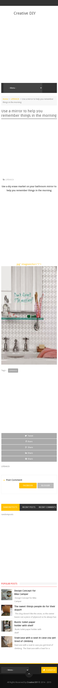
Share (29, 441)
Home (5, 99)
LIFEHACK (15, 99)
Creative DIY (25, 13)
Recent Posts (28, 507)
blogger (45, 485)
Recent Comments (47, 507)
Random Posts (10, 507)
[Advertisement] (29, 49)
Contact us (49, 670)
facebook (28, 485)
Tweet (29, 436)
